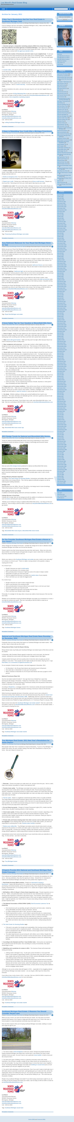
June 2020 (61, 234)
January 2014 (62, 363)
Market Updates (62, 60)
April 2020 (61, 238)
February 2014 (62, 361)
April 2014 (61, 358)
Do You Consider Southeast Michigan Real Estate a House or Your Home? (26, 540)
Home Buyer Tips (63, 106)
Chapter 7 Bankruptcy (64, 81)
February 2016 (62, 321)
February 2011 (62, 421)
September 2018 (63, 269)
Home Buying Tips (63, 107)
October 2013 (62, 368)
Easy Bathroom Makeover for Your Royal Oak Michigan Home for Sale (26, 244)
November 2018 (62, 266)
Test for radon (7, 797)
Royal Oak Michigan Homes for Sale (16, 246)
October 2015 (62, 328)
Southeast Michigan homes (13, 627)
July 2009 (61, 453)
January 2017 (62, 303)
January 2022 (62, 203)
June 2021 (61, 215)
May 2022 (61, 196)
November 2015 (62, 326)
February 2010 (62, 441)
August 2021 (62, 211)
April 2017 (61, 298)
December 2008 (62, 464)
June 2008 (61, 474)
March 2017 (61, 299)
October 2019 (62, 248)
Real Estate (61, 160)
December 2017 (62, 284)
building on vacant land (37, 1064)
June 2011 (61, 414)
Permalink (4, 126)
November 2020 (62, 226)
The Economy (62, 182)
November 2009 (62, 446)
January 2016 (62, 323)
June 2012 (61, 394)
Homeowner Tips (63, 126)
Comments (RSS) (41, 1119)
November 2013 (62, 366)
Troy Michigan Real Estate (13, 744)
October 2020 (62, 228)
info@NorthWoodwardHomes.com (39, 95)
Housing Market (63, 132)
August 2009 (62, 451)
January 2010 (62, 443)
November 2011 (62, 406)
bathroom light (19, 271)
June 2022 (61, 195)
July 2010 (61, 433)
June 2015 (61, 334)
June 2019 (61, 254)
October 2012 (62, 388)
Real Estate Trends (63, 163)
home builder (37, 1055)
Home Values (62, 122)
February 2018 (62, 281)
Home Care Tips (63, 109)
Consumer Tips (62, 83)
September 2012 (63, 389)
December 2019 (62, 244)
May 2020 (61, 236)
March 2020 (61, 239)
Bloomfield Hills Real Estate (65, 79)
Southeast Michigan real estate (24, 559)
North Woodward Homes (65, 152)
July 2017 (61, 293)
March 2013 (61, 379)
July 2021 (61, 213)
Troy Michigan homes (11, 861)
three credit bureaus (38, 181)
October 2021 (62, 208)
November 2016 (62, 306)
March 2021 (61, 220)
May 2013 (61, 376)
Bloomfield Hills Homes (13, 324)
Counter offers (7, 69)
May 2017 (61, 296)
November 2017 (62, 286)
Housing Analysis (63, 130)
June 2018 (61, 274)
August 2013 (62, 371)
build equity (25, 568)
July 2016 (61, 313)
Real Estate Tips (63, 162)
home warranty (21, 84)
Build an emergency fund (10, 177)
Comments (10, 126)
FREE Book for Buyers (64, 55)
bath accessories (45, 279)
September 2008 (63, 469)
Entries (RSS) (32, 1119)
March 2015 (61, 339)
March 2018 (61, 279)
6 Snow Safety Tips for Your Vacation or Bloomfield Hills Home (27, 323)
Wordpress (61, 497)
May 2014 (61, 356)
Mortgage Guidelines (64, 147)
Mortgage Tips (62, 151)
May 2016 (61, 316)
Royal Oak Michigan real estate (14, 314)
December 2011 (62, 404)
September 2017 (63, 289)
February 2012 (62, 401)
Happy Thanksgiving (64, 101)
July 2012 (61, 393)
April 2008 (61, 478)
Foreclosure (62, 96)
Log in (60, 492)
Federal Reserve (63, 88)
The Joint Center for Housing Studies (19, 478)
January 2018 (62, 283)
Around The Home (63, 74)
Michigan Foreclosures (12, 132)
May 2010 (61, 436)
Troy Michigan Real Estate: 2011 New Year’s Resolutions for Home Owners (25, 741)
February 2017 (62, 301)
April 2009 (61, 458)
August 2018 (62, 271)
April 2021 (61, 218)
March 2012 (61, 399)
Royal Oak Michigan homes (65, 165)
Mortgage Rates (63, 149)
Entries (62, 494)
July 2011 (61, 413)
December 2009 (62, 444)
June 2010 (61, 434)
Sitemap (61, 64)
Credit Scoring (62, 85)
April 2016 (61, 318)
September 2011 (63, 409)
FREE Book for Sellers (64, 57)
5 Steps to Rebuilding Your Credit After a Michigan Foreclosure (27, 131)
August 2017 (62, 291)
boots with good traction (14, 340)
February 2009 (62, 461)
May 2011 (61, 416)
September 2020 (63, 229)
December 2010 (62, 424)
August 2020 (62, 231)
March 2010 (61, 439)
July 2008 (61, 473)
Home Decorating (63, 111)
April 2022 (61, 198)
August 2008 (62, 471)
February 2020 (62, 241)
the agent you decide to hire (25, 51)
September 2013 (63, 369)
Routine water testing (28, 823)
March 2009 (61, 459)
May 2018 (61, 276)
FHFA (60, 90)
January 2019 (62, 263)
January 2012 (62, 403)
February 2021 (62, 221)
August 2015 (62, 331)
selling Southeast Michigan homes (15, 122)
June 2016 (61, 314)
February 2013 (62, 381)
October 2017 (62, 288)
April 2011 (61, 418)
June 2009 (61, 454)
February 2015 (62, 341)
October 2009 (62, 448)
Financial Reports (63, 95)
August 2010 (62, 431)
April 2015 (61, 338)
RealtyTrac (12, 687)
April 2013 (61, 378)
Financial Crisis (62, 91)
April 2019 (61, 258)
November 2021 (62, 206)
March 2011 (61, 419)
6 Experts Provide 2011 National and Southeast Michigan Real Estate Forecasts (26, 871)
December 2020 (62, 224)
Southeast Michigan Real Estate (15, 23)
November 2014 (62, 346)
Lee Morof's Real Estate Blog (14, 3)
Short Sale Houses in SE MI (65, 172)
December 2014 (62, 344)
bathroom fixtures (38, 265)
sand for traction (21, 391)
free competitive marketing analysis (20, 97)
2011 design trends (15, 466)
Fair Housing (62, 86)
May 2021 (61, 216)
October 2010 (62, 428)
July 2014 (61, 353)
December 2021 (62, 205)
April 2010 (61, 438)
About (60, 54)
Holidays (61, 102)
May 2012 (61, 396)
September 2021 (63, 210)
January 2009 (62, 463)
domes (8, 499)
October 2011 (62, 408)
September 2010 (63, 429)
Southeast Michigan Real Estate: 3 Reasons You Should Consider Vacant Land (24, 1012)
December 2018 (62, 264)
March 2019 (61, 259)
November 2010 (62, 426)
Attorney (13, 111)
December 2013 (62, 364)
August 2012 (62, 391)
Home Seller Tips (63, 117)
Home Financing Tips (64, 112)
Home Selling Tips (63, 119)
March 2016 (61, 319)
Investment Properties (64, 133)
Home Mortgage (63, 114)
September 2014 (63, 349)
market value (34, 575)
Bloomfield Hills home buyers (13, 530)
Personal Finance (63, 158)
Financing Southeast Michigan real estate (17, 234)
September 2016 (63, 309)
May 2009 (61, 456)
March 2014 (61, 359)
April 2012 (61, 398)
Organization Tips (63, 157)
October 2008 (62, 468)
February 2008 (62, 481)
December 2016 (62, 304)
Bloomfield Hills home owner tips (14, 427)
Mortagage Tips (62, 144)
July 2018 (61, 273)
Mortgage (61, 146)
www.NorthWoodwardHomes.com (11, 116)
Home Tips (61, 121)
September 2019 (63, 249)
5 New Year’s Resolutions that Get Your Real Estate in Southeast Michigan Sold (23, 20)
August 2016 (62, 311)
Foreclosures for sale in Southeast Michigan (64, 99)
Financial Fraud (62, 93)
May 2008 (61, 476)
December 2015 (62, 324)
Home (3, 9)
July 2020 (61, 233)
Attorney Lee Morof (63, 75)
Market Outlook (62, 138)
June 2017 (61, 294)
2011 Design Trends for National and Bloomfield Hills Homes (26, 436)
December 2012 (62, 384)
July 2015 (61, 333)
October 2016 (62, 308)
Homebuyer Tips (63, 124)
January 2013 (62, 383)
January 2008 (62, 483)
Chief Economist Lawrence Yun (40, 903)
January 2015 (62, 343)
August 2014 (62, 351)
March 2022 (61, 200)
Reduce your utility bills (10, 826)
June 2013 (61, 374)
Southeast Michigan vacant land (14, 1107)
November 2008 (62, 466)
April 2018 (61, 278)
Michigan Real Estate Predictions (64, 142)
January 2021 (62, 223)
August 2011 (62, 411)
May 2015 (61, 336)
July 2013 (61, 373)
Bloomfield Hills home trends (30, 530)
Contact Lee (62, 62)
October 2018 (62, 268)
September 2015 (63, 329)
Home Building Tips (63, 104)
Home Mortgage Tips (64, 116)
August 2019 (62, 251)
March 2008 (61, 479)
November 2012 (62, 386)
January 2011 (62, 423)
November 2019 (62, 246)
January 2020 (62, 243)
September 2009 (63, 449)
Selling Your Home (63, 170)
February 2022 (62, 201)
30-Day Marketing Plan (19, 93)
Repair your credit (8, 181)
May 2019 (61, 256)
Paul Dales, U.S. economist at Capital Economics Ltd (17, 662)
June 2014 (61, 354)
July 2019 (61, 253)
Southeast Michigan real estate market (29, 703)
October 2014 (62, 348)
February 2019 (62, 261)
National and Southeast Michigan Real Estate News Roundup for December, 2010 (26, 637)
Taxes (60, 180)
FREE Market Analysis (64, 59)
